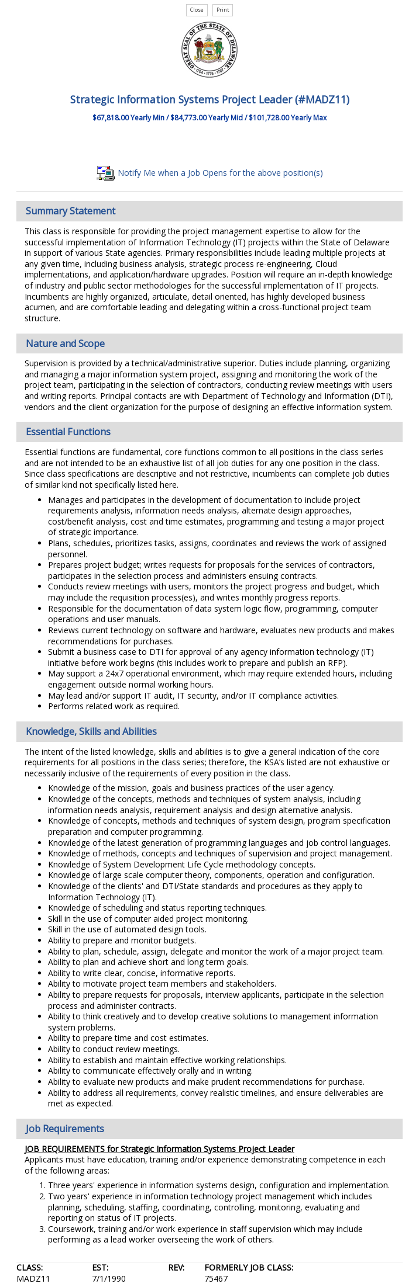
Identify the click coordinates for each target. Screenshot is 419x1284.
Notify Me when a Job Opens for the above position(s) (210, 172)
